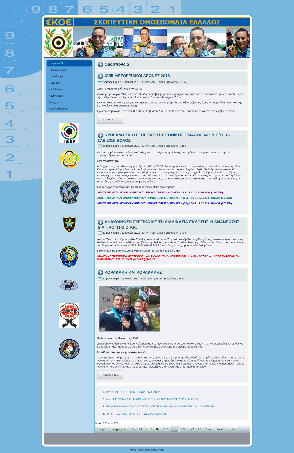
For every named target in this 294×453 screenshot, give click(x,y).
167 (149, 429)
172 (191, 429)
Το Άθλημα (57, 76)
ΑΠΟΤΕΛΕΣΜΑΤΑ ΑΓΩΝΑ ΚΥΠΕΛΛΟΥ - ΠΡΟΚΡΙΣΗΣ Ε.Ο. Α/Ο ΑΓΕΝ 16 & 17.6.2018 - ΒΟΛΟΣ (160, 192)
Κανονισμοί (57, 95)
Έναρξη (102, 429)
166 (141, 429)
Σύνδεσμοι (56, 89)
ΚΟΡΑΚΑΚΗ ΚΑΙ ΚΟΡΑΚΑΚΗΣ (133, 272)
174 (208, 429)
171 (183, 429)
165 (133, 429)
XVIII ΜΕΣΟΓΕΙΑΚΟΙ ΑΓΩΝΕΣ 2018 (137, 76)
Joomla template (137, 450)
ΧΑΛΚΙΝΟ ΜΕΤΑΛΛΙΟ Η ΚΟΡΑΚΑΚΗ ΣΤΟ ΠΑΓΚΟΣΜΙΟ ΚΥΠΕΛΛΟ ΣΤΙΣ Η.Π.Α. (152, 399)
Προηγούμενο (119, 429)
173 (200, 429)
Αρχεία (55, 102)
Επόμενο (220, 429)
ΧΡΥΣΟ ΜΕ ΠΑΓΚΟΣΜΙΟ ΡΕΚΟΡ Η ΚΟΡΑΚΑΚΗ (133, 391)
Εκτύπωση (148, 81)
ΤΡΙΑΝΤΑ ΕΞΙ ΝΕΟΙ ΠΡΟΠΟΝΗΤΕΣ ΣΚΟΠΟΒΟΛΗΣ (135, 413)
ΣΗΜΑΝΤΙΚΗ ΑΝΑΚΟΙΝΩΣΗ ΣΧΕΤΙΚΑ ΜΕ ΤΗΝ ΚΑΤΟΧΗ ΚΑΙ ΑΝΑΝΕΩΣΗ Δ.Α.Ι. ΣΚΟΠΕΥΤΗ (159, 406)
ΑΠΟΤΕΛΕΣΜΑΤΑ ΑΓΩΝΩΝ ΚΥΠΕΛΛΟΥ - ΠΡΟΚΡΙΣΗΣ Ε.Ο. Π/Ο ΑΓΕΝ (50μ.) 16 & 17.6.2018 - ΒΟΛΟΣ (164, 203)
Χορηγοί (55, 82)
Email (160, 81)
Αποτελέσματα (59, 108)
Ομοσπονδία (57, 63)
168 (158, 429)
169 (166, 429)
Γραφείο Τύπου (59, 69)
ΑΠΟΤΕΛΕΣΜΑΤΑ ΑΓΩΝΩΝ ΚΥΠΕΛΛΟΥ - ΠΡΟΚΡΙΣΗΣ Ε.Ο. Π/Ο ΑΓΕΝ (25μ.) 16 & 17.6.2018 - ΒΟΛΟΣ (164, 197)
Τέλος (232, 429)
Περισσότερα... (110, 119)
